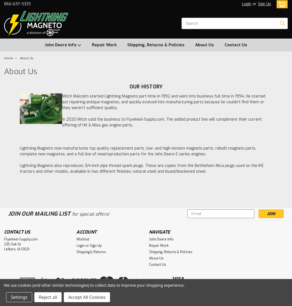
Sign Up (264, 4)
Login (246, 4)
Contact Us (236, 45)
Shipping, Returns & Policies (155, 45)
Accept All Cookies (87, 297)
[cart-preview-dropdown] (281, 4)
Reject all (48, 297)
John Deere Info (63, 45)
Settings (19, 297)
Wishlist (82, 239)
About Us (204, 45)
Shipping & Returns (91, 252)
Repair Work (104, 45)
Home (8, 58)
